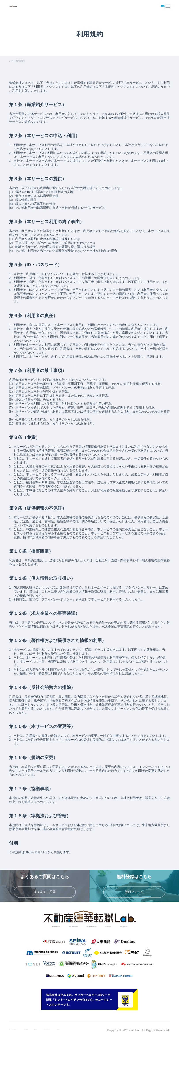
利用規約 (106, 1066)
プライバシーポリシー (84, 1066)
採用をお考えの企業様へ (19, 1066)
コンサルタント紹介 (68, 959)
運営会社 (64, 1066)
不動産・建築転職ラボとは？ (37, 953)
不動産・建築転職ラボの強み (86, 953)
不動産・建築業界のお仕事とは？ (138, 953)
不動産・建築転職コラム (108, 959)
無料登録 (153, 5)
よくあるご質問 (45, 1066)
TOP (11, 61)
